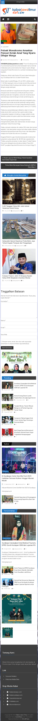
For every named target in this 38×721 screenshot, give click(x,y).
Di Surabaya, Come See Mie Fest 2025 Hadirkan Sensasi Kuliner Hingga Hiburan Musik (18, 478)
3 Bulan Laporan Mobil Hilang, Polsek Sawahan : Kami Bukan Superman (17, 159)
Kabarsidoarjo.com (15, 692)
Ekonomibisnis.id (14, 704)
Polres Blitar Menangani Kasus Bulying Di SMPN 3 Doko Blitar (20, 166)
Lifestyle (18, 471)
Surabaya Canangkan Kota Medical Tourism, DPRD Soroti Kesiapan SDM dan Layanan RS (25, 385)
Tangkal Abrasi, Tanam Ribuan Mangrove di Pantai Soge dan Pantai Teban (23, 408)
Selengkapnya (7, 491)
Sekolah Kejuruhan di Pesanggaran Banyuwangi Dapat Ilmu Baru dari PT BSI (25, 499)
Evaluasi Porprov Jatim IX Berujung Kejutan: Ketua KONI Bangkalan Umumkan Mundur (17, 277)
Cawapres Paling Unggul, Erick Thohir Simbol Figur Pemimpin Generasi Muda (23, 420)
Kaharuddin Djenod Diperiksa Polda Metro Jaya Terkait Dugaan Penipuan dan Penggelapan (18, 242)
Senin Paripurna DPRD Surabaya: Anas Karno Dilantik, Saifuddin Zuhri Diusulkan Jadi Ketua (24, 570)
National (4, 41)
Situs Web (4, 334)
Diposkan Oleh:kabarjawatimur (10, 60)
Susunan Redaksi (11, 676)
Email (3, 327)
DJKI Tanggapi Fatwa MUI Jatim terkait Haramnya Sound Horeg (15, 207)
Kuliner (12, 471)
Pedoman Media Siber (12, 679)
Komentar (4, 301)
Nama (3, 320)
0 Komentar (25, 60)
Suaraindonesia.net (15, 698)
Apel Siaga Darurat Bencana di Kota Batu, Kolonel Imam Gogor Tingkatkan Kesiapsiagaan (23, 432)
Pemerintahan (6, 538)
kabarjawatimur (17, 211)
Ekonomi (5, 471)
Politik (14, 538)
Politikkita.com (14, 701)
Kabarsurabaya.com (15, 695)
